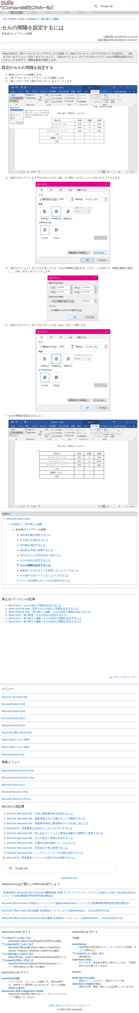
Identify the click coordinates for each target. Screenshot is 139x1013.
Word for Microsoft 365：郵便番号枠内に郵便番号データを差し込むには (47, 823)
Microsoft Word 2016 (18, 518)
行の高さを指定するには (34, 540)
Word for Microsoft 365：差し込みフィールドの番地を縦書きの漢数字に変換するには (55, 833)
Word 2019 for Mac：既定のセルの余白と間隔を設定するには (43, 608)
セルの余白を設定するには (35, 560)
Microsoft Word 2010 (13, 725)
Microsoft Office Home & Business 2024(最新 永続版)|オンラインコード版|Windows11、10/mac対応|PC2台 (62, 918)
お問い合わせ (55, 1005)
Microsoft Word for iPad (15, 791)
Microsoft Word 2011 (13, 784)
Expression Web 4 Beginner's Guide (22, 991)
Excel (28, 12)
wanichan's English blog (86, 983)
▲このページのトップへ (123, 677)
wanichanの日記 (11, 978)
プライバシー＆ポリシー (78, 1005)
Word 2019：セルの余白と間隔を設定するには (34, 605)
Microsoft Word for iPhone (16, 798)
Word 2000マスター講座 (15, 747)
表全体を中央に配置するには (36, 550)
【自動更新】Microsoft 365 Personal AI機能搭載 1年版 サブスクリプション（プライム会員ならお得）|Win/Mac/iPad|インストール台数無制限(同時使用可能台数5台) (69, 894)
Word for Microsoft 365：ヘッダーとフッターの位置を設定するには (45, 852)
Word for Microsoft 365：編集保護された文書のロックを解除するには (46, 818)
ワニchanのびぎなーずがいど (17, 960)
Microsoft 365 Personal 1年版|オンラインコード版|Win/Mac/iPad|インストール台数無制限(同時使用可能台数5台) (65, 903)
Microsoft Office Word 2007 (17, 732)
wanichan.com (69, 877)
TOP (5, 12)
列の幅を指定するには (32, 545)
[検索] (112, 6)
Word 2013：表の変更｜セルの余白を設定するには (37, 615)
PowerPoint (58, 12)
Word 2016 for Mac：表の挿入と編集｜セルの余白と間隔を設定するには (49, 611)
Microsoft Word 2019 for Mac (18, 770)
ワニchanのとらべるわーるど (88, 953)
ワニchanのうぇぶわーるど (16, 937)
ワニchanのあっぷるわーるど (17, 954)
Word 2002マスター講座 (15, 739)
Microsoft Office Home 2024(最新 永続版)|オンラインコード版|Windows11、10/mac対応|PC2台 (55, 910)
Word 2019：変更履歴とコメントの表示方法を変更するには (41, 857)
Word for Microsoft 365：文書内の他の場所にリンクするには (41, 842)
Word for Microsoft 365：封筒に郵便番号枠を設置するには (40, 813)
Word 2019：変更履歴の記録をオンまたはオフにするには (39, 828)
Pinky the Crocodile (83, 978)
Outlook (41, 12)
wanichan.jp (79, 944)
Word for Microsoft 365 (14, 696)
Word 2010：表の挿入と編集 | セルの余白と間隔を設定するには (44, 621)
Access (74, 12)
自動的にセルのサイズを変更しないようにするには (49, 570)
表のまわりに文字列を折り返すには (40, 555)
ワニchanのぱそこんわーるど (17, 944)
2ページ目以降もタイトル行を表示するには (45, 580)
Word (16, 12)
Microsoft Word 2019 (13, 704)
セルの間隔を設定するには (33, 27)
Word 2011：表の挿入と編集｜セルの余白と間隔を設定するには (45, 618)
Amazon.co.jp (11, 884)
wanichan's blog (81, 959)
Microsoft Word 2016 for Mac (18, 777)
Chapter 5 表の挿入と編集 (26, 524)
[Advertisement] (69, 649)
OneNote (88, 12)
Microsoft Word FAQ (13, 754)
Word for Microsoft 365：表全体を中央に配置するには (37, 847)
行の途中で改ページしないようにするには (44, 575)
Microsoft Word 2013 (13, 718)
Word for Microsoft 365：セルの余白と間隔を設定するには (40, 838)
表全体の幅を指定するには (35, 534)
